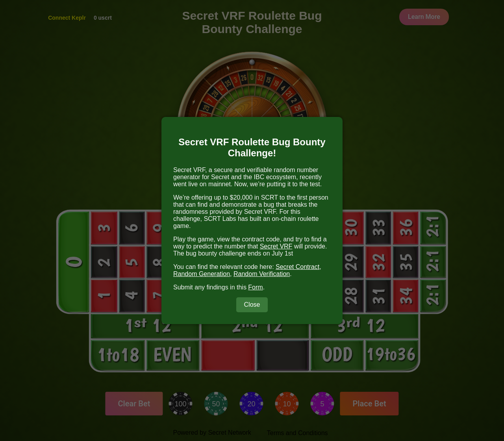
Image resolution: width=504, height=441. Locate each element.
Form (255, 287)
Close (252, 304)
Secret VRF (276, 246)
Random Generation (201, 274)
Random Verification (261, 274)
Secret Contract (297, 266)
